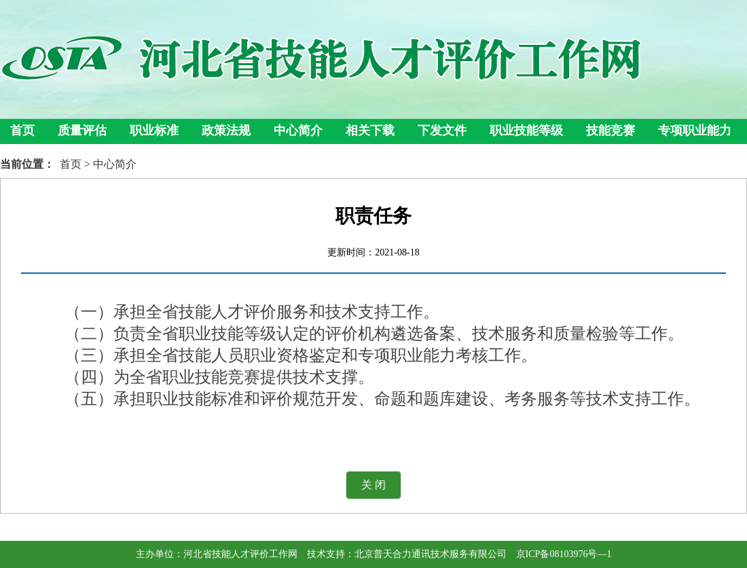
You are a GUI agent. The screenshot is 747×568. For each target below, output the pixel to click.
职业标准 (154, 130)
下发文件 (442, 130)
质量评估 (82, 130)
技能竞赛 (610, 130)
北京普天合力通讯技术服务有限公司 (430, 554)
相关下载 (370, 130)
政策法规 (226, 130)
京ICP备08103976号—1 (564, 554)
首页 (22, 130)
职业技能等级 (526, 130)
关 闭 (373, 485)
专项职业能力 (694, 130)
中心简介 (298, 130)
